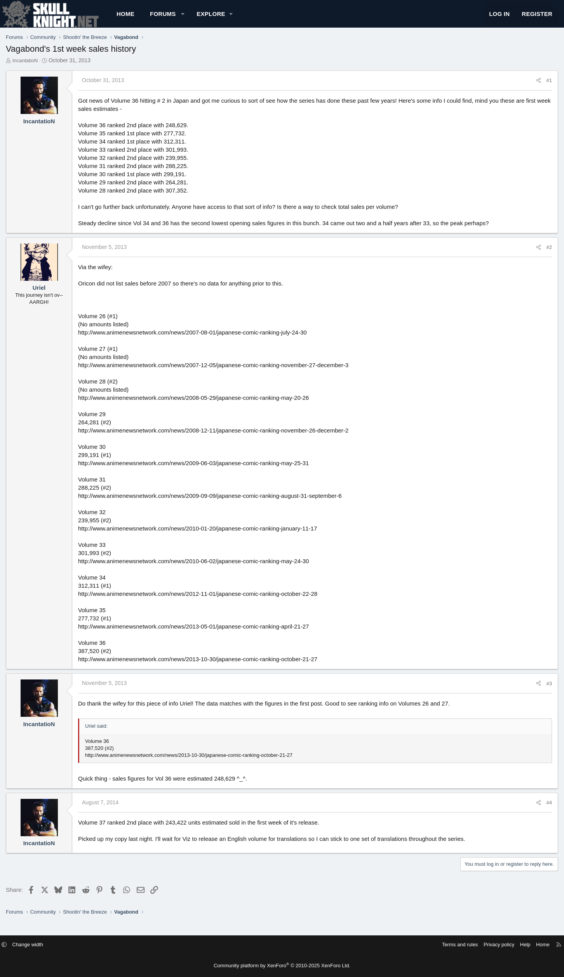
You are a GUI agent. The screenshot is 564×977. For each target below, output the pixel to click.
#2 (519, 255)
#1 (519, 88)
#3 (519, 691)
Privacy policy (461, 944)
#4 (519, 810)
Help (488, 944)
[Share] (509, 88)
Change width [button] (65, 944)
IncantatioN (55, 68)
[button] (212, 18)
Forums (192, 17)
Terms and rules (422, 944)
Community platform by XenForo (282, 965)
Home (155, 17)
